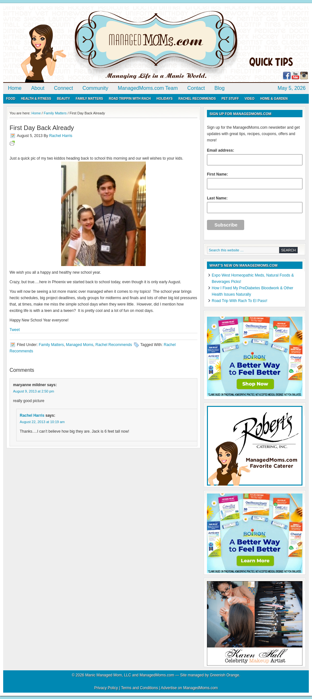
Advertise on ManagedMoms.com (189, 688)
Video (249, 98)
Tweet (15, 330)
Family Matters (89, 98)
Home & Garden (273, 98)
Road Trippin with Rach (130, 98)
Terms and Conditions (139, 688)
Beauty (63, 98)
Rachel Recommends (197, 98)
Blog (219, 88)
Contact (196, 88)
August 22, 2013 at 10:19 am (42, 422)
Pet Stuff (230, 98)
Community (95, 88)
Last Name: (254, 204)
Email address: (254, 156)
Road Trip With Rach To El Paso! (239, 301)
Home (15, 88)
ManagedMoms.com (76, 44)
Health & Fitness (36, 98)
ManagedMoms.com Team (148, 88)
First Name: (254, 180)
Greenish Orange (224, 675)
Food (10, 98)
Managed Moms (79, 344)
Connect (63, 88)
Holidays (164, 98)
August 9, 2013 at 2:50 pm (33, 391)
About (38, 88)
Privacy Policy (106, 688)
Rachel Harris (60, 135)
